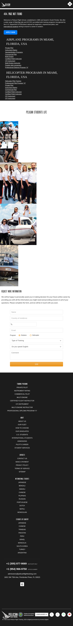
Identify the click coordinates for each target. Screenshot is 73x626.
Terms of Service (22, 468)
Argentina (22, 553)
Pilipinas (22, 496)
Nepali (22, 509)
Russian (22, 499)
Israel (22, 539)
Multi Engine (9, 56)
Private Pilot (9, 48)
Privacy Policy (22, 465)
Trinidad (22, 529)
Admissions (22, 441)
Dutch (22, 505)
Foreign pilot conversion (13, 65)
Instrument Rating (11, 50)
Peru (22, 536)
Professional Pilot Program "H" (15, 83)
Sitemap (22, 472)
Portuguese (22, 502)
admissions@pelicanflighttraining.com (22, 574)
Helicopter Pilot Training (13, 81)
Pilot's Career (22, 444)
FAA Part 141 (19, 22)
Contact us (22, 458)
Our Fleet (22, 424)
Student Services (22, 448)
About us (22, 421)
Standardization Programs (14, 52)
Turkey (22, 549)
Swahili (22, 489)
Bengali (22, 486)
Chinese (22, 492)
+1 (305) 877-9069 (16, 563)
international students (11, 26)
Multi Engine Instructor (12, 63)
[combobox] (36, 340)
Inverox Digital (44, 619)
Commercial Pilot (11, 54)
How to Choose (22, 428)
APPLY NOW (10, 32)
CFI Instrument (10, 61)
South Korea (22, 546)
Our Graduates (22, 431)
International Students (22, 438)
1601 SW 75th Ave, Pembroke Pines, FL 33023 (22, 577)
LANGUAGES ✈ (41, 614)
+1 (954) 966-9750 (16, 569)
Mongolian (22, 512)
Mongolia (22, 543)
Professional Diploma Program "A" (16, 67)
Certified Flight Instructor (13, 59)
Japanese (22, 482)
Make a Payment (22, 462)
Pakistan (22, 533)
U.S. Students (22, 434)
